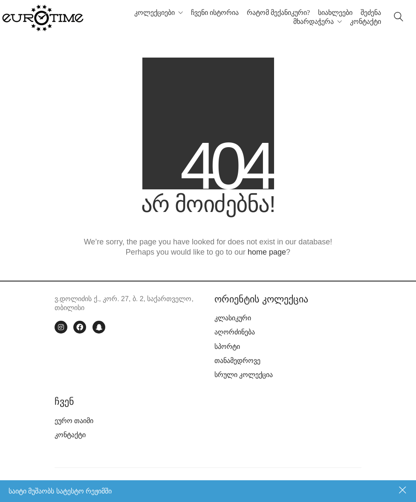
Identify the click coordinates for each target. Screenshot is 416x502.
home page (267, 252)
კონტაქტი (70, 434)
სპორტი (227, 346)
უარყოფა (403, 491)
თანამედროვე (237, 360)
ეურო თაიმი (74, 420)
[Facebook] (79, 327)
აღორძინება (234, 332)
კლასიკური (232, 318)
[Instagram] (61, 327)
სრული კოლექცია (243, 374)
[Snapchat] (98, 327)
